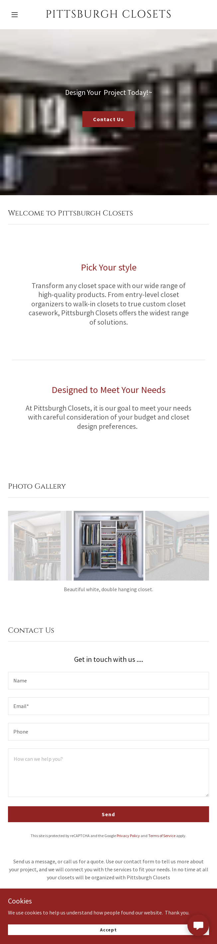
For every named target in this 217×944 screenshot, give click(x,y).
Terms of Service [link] (161, 835)
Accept (108, 929)
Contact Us (108, 119)
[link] (108, 14)
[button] (21, 14)
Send (108, 814)
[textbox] (108, 680)
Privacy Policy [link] (128, 835)
